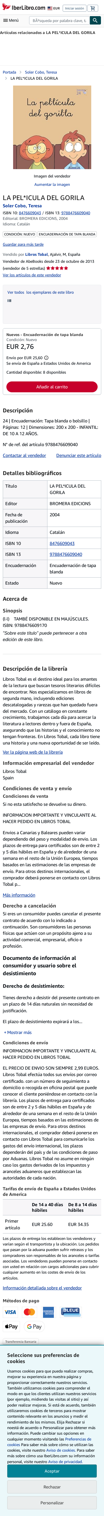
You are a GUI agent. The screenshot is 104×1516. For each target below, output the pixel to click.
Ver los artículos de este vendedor (32, 274)
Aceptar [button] (52, 1470)
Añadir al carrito (52, 387)
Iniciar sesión (74, 8)
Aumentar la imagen (52, 184)
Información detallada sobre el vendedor (42, 1288)
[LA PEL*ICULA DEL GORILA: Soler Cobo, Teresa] (52, 127)
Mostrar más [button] (19, 1032)
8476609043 (30, 212)
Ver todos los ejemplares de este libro (40, 292)
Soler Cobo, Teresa (41, 72)
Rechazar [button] (52, 1486)
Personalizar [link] (52, 1502)
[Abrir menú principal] (12, 20)
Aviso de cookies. (61, 1450)
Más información (19, 895)
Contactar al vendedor (24, 455)
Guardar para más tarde (23, 244)
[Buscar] (95, 20)
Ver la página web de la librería (33, 752)
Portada (9, 72)
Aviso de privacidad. (65, 1461)
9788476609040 (66, 554)
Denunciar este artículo (78, 455)
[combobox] (59, 20)
